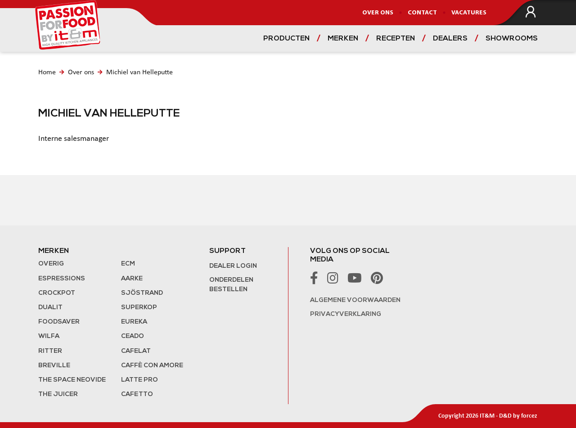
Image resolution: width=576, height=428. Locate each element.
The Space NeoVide (72, 380)
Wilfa (48, 336)
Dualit (50, 307)
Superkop (139, 307)
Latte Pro (139, 380)
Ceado (132, 336)
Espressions (61, 278)
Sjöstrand (142, 293)
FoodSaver (59, 322)
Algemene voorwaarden (355, 300)
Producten (286, 38)
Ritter (50, 351)
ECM (128, 264)
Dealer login (233, 266)
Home (47, 72)
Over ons (377, 12)
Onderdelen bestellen (231, 285)
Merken (343, 38)
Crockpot (56, 293)
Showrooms (512, 38)
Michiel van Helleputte (139, 72)
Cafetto (137, 394)
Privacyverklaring (345, 314)
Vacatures (468, 12)
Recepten (395, 38)
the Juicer (58, 394)
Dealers (450, 38)
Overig (51, 264)
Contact (422, 12)
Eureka (134, 322)
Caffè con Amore (152, 365)
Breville (54, 365)
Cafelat (136, 351)
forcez (529, 416)
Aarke (132, 278)
